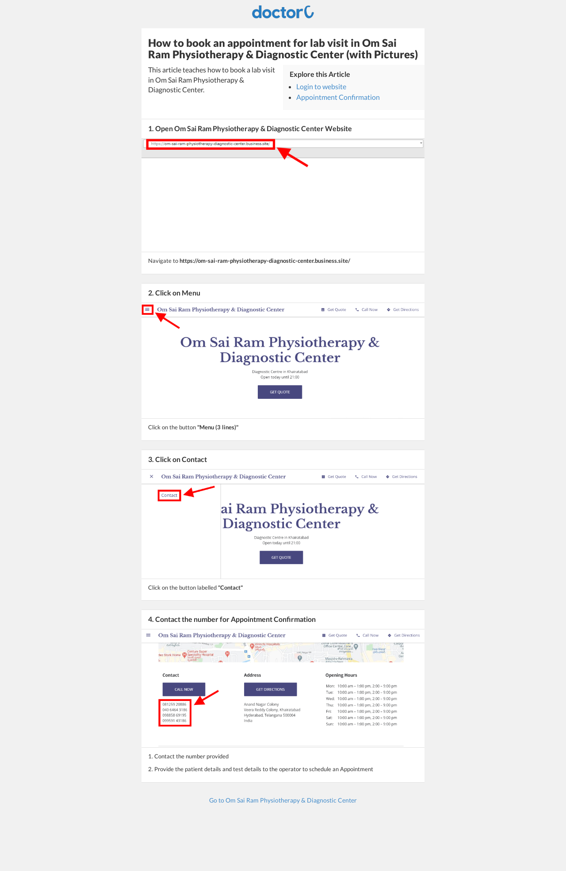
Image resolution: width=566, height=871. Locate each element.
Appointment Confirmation (338, 97)
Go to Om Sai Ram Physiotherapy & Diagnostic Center (283, 800)
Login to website (321, 86)
